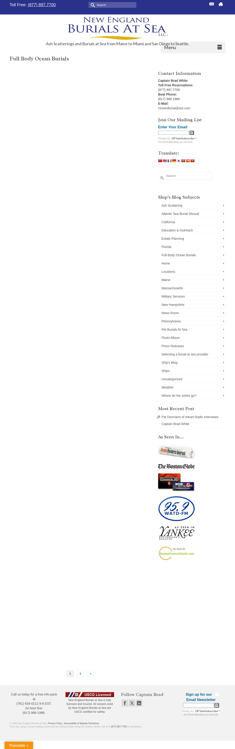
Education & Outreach (177, 230)
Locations (168, 271)
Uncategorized (172, 379)
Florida (166, 247)
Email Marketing (170, 142)
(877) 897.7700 (42, 5)
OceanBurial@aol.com (174, 108)
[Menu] (193, 47)
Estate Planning (173, 238)
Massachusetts (172, 288)
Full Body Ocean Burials (179, 255)
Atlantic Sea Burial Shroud (180, 214)
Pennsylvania (171, 321)
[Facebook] (125, 703)
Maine (166, 280)
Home (166, 263)
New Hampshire (173, 305)
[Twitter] (132, 703)
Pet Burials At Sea (174, 329)
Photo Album (171, 338)
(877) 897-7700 (118, 726)
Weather (168, 387)
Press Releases (173, 346)
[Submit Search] (92, 5)
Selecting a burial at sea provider (185, 354)
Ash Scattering (172, 205)
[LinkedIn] (139, 703)
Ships (166, 371)
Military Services (173, 296)
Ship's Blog (170, 362)
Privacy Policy (55, 723)
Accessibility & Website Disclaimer (81, 723)
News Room (170, 313)
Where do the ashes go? (179, 395)
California (168, 222)
